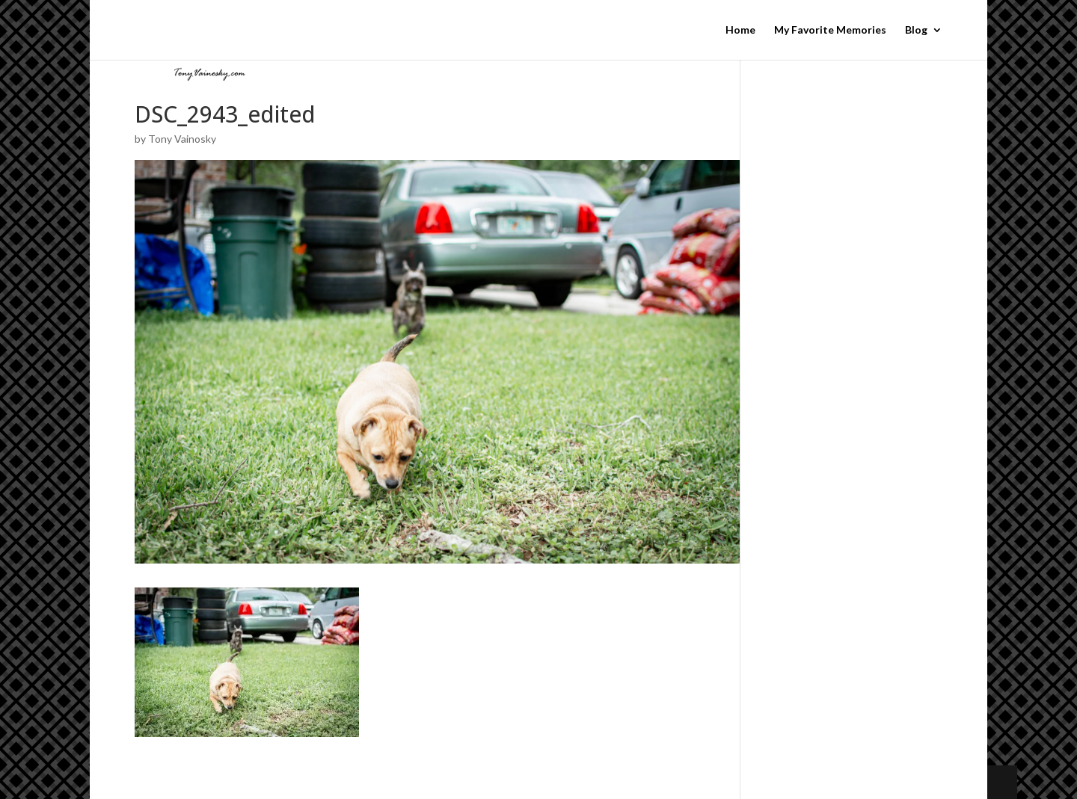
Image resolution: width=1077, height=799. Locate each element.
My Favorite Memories (830, 30)
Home (740, 30)
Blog (916, 30)
